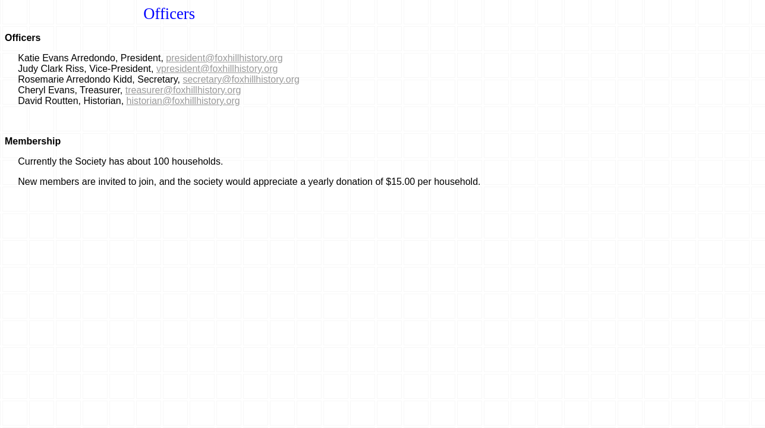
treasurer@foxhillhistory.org (183, 90)
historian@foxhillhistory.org (183, 101)
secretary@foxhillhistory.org (240, 79)
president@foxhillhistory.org (224, 58)
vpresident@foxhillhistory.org (217, 69)
